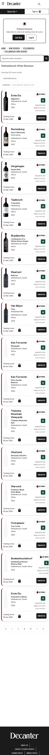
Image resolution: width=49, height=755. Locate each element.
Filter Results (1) (9, 79)
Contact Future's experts (24, 749)
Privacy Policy (32, 753)
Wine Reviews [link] (14, 48)
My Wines (40, 94)
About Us (24, 745)
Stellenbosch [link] (28, 48)
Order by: (19, 85)
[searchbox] (22, 58)
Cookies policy (17, 753)
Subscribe (12, 11)
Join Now (18, 37)
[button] (19, 85)
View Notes (41, 118)
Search (46, 58)
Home (3, 48)
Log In (31, 37)
